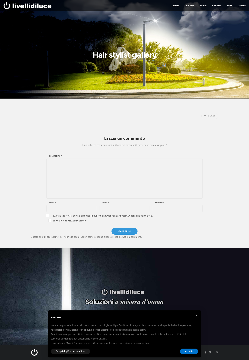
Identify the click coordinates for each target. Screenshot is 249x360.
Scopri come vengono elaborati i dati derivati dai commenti (111, 236)
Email (105, 203)
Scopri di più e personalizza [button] (70, 351)
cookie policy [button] (139, 330)
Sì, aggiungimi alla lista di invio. (68, 220)
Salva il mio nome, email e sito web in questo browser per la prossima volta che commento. (103, 216)
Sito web (159, 203)
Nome (52, 203)
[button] (196, 315)
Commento (55, 156)
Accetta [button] (189, 351)
